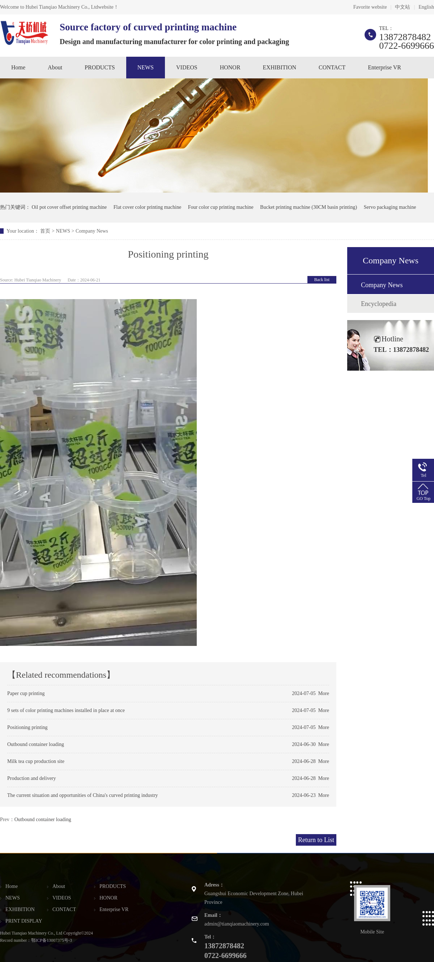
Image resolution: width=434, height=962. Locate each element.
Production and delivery (31, 778)
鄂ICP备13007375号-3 (51, 940)
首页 (45, 231)
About (55, 67)
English (426, 7)
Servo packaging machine (390, 207)
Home (18, 67)
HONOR (230, 67)
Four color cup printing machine (221, 207)
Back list (321, 279)
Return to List (316, 840)
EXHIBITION (279, 67)
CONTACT (332, 67)
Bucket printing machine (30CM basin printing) (308, 207)
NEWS (145, 67)
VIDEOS (186, 67)
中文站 (402, 7)
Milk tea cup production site (35, 761)
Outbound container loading (35, 744)
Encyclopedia (378, 303)
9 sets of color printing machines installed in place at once (66, 710)
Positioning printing (27, 727)
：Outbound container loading (40, 819)
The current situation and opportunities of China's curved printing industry (82, 795)
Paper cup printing (25, 693)
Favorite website (370, 7)
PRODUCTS (100, 67)
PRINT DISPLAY (23, 921)
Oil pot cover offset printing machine (69, 207)
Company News (92, 231)
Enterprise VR (384, 67)
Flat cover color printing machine (147, 207)
